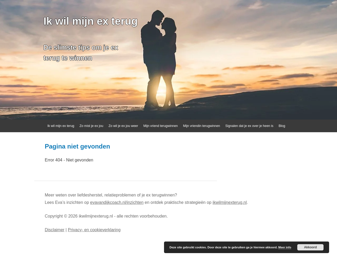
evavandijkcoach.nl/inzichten (116, 202)
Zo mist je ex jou (91, 126)
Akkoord (310, 247)
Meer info (284, 247)
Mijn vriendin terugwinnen (201, 126)
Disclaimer (55, 230)
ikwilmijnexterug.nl (229, 202)
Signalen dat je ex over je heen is (249, 126)
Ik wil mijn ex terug (90, 21)
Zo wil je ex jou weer (123, 126)
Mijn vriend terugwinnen (160, 126)
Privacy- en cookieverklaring (94, 230)
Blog (282, 126)
